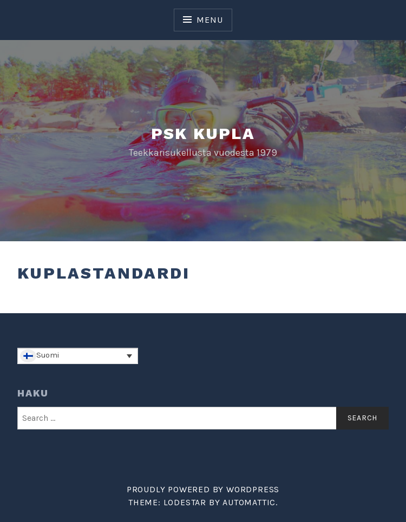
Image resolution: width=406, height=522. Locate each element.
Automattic (249, 502)
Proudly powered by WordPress (203, 489)
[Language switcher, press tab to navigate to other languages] (77, 356)
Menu (209, 20)
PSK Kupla (203, 133)
